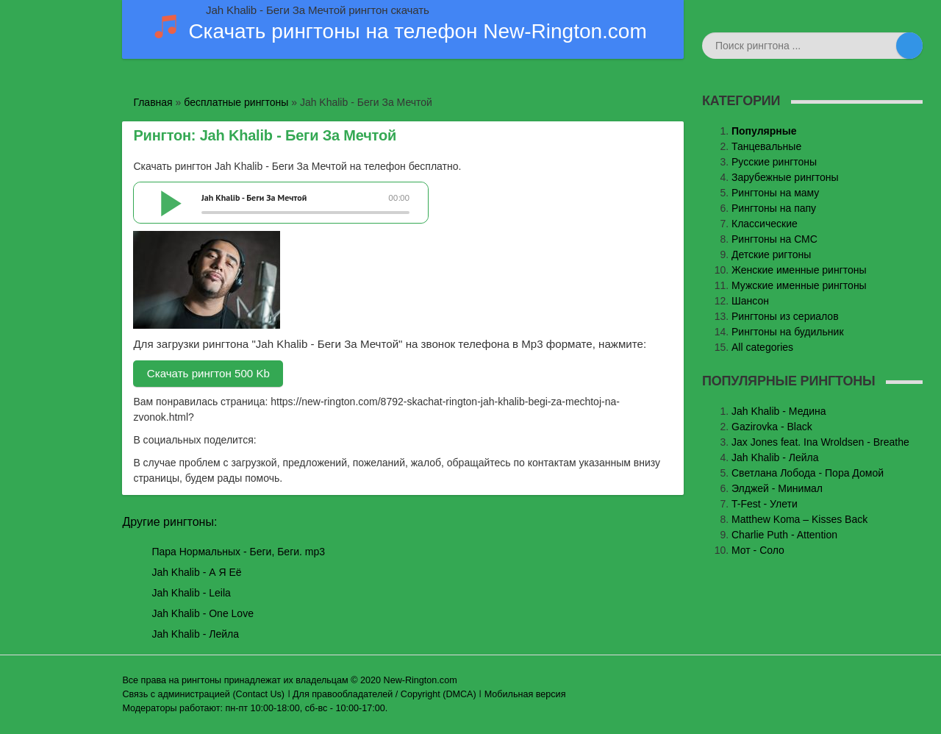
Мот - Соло (757, 550)
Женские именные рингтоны (799, 270)
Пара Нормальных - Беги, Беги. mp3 (238, 551)
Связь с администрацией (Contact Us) (203, 694)
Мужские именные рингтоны (799, 285)
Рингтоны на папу (773, 208)
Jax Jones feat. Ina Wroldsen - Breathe (820, 442)
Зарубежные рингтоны (785, 177)
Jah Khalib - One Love (202, 613)
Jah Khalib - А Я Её (196, 572)
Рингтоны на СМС (774, 239)
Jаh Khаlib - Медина (778, 411)
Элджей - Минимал (777, 488)
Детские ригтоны (771, 254)
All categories (762, 347)
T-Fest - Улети (764, 504)
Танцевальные (766, 146)
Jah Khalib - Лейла (195, 634)
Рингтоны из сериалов (785, 316)
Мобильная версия (525, 694)
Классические (764, 223)
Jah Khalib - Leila (190, 593)
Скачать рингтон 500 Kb (208, 373)
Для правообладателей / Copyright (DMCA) (384, 694)
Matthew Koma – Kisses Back (799, 519)
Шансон (750, 301)
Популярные (763, 131)
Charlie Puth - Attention (784, 535)
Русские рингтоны (774, 162)
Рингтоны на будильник (787, 332)
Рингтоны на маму (775, 193)
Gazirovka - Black (771, 426)
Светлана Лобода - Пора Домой (807, 473)
